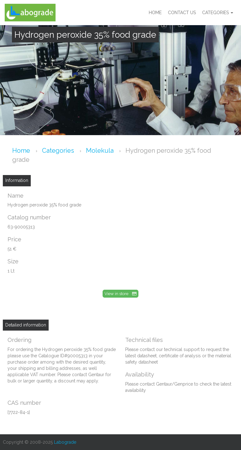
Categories (217, 12)
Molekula (100, 150)
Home (155, 12)
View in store (120, 293)
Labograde (65, 442)
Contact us (182, 12)
